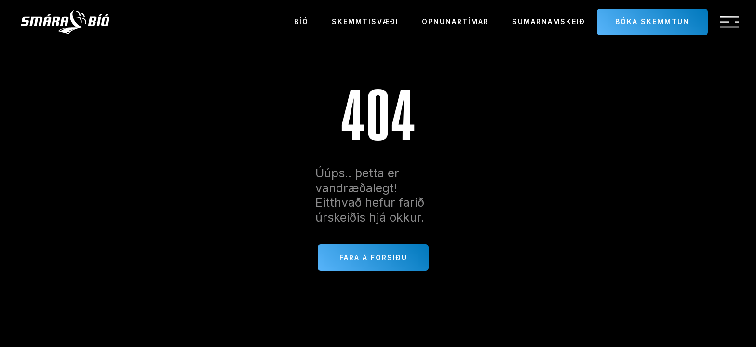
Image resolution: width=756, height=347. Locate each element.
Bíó (301, 21)
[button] (729, 22)
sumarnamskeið (548, 21)
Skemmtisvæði (365, 21)
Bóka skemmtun (652, 21)
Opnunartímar (455, 21)
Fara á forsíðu (373, 258)
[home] (65, 22)
